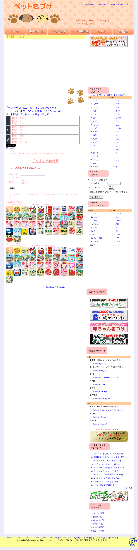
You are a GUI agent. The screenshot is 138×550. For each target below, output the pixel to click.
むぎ (95, 142)
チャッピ (96, 245)
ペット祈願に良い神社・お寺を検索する (27, 114)
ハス (95, 146)
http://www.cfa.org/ (99, 417)
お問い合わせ (102, 4)
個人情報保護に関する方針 (60, 538)
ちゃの (118, 214)
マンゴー (96, 224)
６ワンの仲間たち (100, 513)
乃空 (117, 238)
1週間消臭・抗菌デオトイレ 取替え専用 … (110, 457)
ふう (117, 146)
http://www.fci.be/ (98, 384)
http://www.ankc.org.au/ (101, 398)
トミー (118, 163)
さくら (96, 160)
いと (117, 156)
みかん (118, 241)
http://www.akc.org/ (99, 391)
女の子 (25, 183)
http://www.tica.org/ (99, 424)
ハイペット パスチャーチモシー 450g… (108, 475)
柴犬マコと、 (98, 524)
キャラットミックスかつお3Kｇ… (106, 464)
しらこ (96, 217)
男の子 (25, 181)
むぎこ (96, 121)
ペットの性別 (94, 188)
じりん (118, 235)
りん (117, 125)
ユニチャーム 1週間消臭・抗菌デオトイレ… (110, 468)
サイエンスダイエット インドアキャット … (110, 471)
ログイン (82, 4)
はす (95, 163)
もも (117, 107)
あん (117, 139)
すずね (96, 167)
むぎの (96, 111)
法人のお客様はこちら (119, 4)
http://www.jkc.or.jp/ (99, 363)
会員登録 (90, 4)
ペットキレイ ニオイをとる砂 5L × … (108, 482)
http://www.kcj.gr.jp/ (99, 370)
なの (95, 139)
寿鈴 (117, 224)
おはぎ (96, 156)
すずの (96, 132)
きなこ (118, 149)
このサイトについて (23, 538)
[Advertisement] (99, 12)
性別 (11, 182)
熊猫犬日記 (97, 517)
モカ (117, 121)
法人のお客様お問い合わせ (107, 538)
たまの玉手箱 (98, 531)
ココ (117, 104)
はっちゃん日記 (99, 520)
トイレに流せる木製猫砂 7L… (105, 485)
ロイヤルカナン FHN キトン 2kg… (106, 478)
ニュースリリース (41, 538)
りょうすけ (97, 238)
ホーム (9, 538)
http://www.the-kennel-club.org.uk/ (105, 377)
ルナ (117, 135)
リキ (95, 231)
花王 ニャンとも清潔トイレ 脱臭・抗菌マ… (110, 454)
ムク (95, 214)
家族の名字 (13, 174)
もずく (96, 104)
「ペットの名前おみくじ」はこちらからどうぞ (31, 107)
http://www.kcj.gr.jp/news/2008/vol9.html (107, 410)
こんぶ (96, 125)
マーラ (118, 221)
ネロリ (96, 228)
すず (95, 128)
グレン (96, 149)
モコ (95, 100)
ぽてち (96, 153)
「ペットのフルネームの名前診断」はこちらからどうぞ (36, 111)
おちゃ (96, 241)
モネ (117, 231)
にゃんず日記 (98, 527)
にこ (117, 217)
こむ (95, 114)
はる (117, 142)
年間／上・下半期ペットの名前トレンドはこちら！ (108, 95)
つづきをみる (127, 488)
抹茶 (95, 135)
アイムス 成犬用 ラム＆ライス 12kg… (108, 461)
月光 (95, 221)
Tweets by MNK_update (55, 287)
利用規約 (77, 538)
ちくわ (118, 128)
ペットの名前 (14, 178)
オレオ (96, 107)
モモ (117, 160)
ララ (117, 132)
